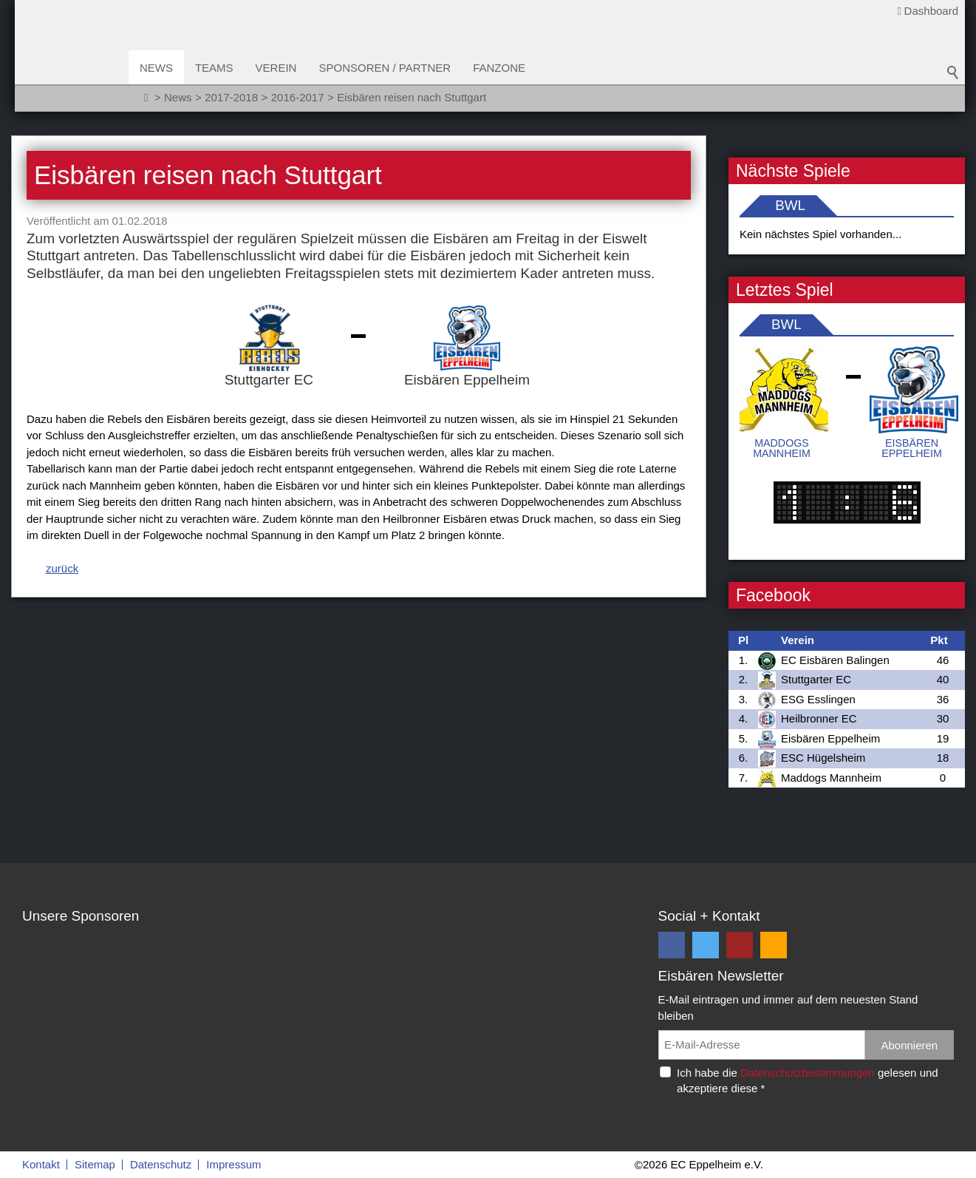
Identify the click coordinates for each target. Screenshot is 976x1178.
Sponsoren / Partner (390, 67)
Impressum (233, 1164)
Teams (218, 67)
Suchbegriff (953, 74)
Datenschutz (160, 1164)
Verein (280, 67)
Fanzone (503, 67)
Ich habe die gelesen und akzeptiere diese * (807, 1080)
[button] (671, 945)
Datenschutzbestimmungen (807, 1072)
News (160, 67)
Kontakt (41, 1164)
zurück (62, 568)
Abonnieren (909, 1045)
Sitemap (95, 1164)
